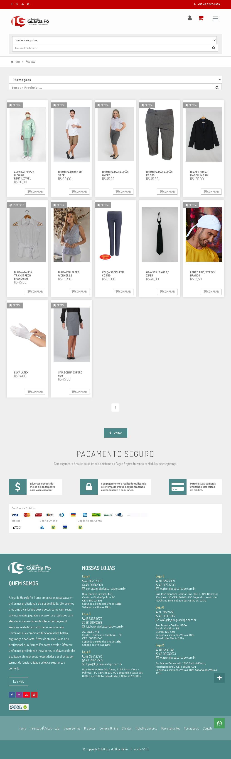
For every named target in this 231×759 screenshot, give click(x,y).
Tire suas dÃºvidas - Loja (44, 728)
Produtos (89, 728)
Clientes (126, 728)
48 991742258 (92, 622)
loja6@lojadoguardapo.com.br (176, 620)
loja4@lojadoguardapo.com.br (102, 664)
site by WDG (141, 749)
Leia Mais (18, 681)
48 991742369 (92, 585)
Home (22, 728)
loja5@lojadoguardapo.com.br (176, 589)
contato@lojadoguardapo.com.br (104, 589)
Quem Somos (72, 728)
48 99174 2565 (92, 660)
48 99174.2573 (166, 654)
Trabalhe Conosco (146, 728)
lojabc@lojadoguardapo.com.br (103, 626)
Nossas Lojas (191, 728)
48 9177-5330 (166, 585)
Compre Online (108, 728)
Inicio (16, 61)
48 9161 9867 (165, 616)
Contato (208, 728)
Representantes (170, 728)
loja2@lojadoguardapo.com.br (176, 658)
